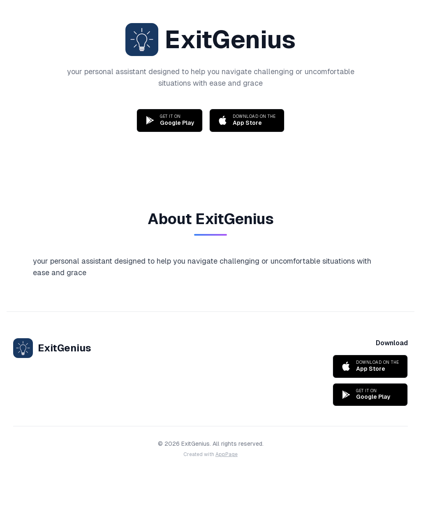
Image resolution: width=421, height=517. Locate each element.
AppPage (226, 454)
